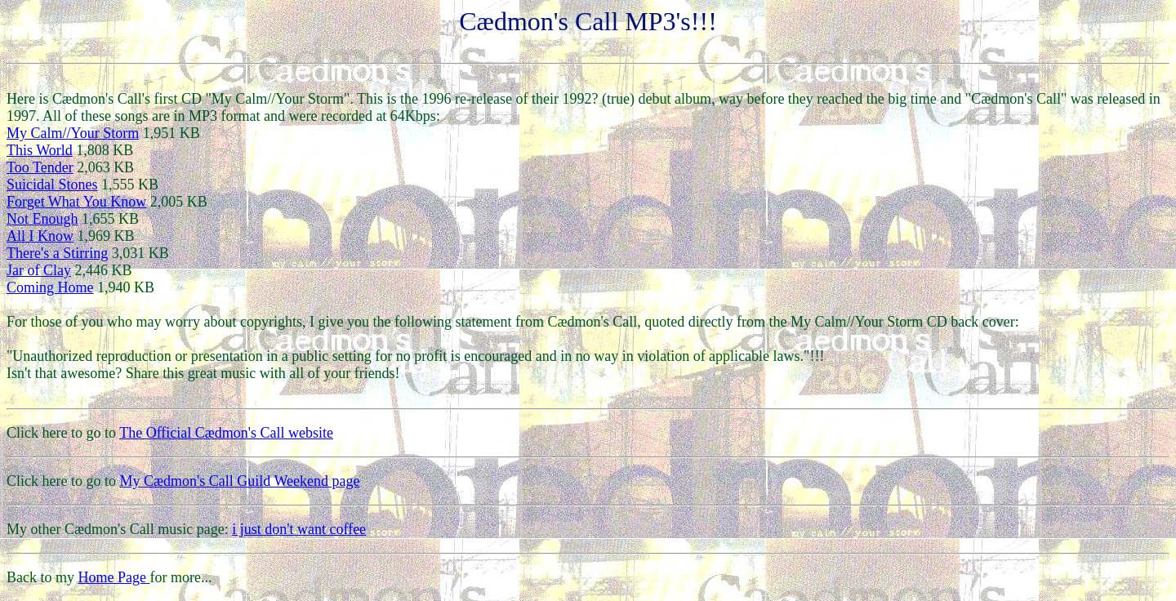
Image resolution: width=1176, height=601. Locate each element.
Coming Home (50, 287)
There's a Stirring (57, 253)
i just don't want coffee (299, 529)
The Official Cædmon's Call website (226, 433)
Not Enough (42, 219)
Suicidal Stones (52, 184)
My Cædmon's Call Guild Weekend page (239, 481)
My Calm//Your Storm (73, 133)
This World (40, 150)
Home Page (114, 577)
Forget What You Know (76, 202)
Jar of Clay (39, 270)
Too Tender (40, 167)
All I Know (40, 236)
